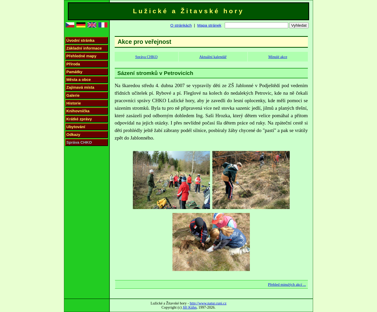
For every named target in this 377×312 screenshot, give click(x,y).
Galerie (72, 95)
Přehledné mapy (81, 56)
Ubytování (75, 126)
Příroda (73, 64)
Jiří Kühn (190, 307)
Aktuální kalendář (213, 57)
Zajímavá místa (80, 87)
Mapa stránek (209, 25)
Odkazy (73, 134)
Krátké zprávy (79, 119)
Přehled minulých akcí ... (287, 284)
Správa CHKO (79, 142)
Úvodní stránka (80, 40)
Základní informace (84, 48)
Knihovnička (77, 111)
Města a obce (78, 79)
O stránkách (181, 25)
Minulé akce (277, 57)
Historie (73, 103)
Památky (74, 72)
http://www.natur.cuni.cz (208, 303)
